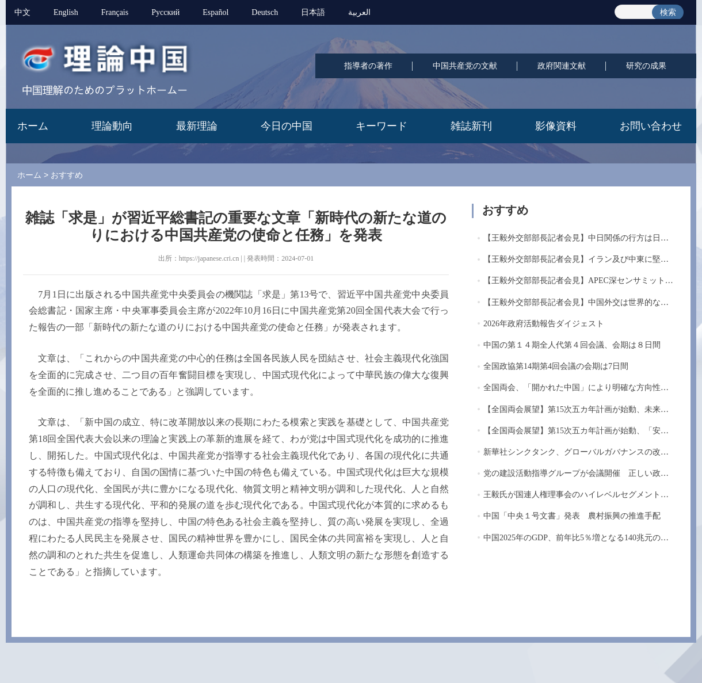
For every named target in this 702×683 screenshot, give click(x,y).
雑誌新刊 (471, 126)
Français (114, 12)
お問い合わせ (651, 126)
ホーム (32, 126)
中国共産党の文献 (465, 66)
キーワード (381, 126)
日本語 (313, 12)
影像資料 (556, 126)
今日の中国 (286, 126)
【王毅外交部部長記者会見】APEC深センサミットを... (581, 280)
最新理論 (197, 126)
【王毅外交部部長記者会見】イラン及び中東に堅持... (579, 259)
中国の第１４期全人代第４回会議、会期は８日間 (572, 345)
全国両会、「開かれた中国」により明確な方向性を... (579, 387)
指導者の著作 (368, 66)
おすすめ (67, 175)
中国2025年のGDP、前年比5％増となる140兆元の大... (579, 537)
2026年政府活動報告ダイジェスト (543, 323)
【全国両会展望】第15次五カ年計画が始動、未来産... (579, 409)
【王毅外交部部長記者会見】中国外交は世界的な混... (579, 302)
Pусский (165, 12)
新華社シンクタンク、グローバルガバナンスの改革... (579, 452)
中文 (22, 12)
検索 (668, 12)
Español (215, 12)
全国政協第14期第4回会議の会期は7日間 (555, 366)
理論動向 (112, 126)
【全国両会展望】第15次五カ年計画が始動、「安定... (579, 430)
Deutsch (264, 12)
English (66, 12)
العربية (359, 12)
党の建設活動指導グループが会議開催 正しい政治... (579, 473)
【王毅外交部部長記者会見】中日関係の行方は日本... (579, 238)
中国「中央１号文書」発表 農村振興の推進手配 (572, 516)
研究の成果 (646, 66)
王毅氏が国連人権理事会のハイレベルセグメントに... (579, 494)
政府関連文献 (561, 66)
